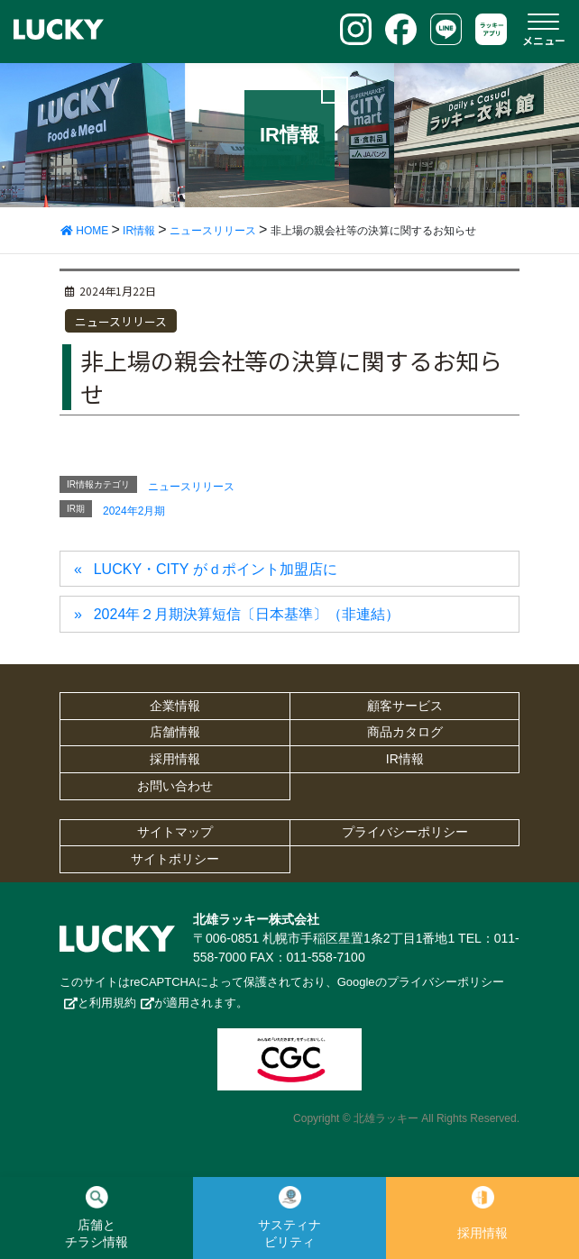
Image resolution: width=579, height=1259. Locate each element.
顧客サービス (405, 705)
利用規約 (112, 1002)
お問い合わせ (175, 786)
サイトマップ (175, 832)
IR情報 (405, 759)
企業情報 (175, 705)
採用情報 (175, 759)
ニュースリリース (121, 321)
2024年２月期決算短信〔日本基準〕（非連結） (247, 614)
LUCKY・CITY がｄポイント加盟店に (215, 569)
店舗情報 (175, 732)
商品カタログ (405, 732)
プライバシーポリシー (405, 832)
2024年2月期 (134, 511)
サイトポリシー (175, 859)
